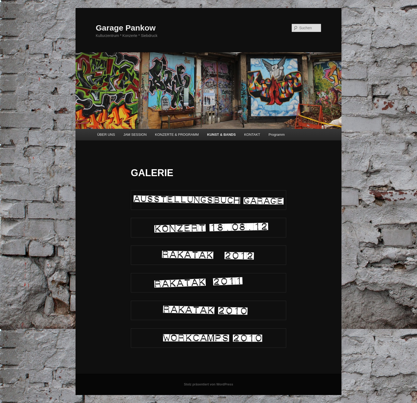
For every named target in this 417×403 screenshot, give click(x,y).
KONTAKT (252, 135)
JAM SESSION (135, 135)
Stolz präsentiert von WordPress (208, 384)
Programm (277, 135)
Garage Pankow (126, 27)
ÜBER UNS (106, 135)
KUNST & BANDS (221, 135)
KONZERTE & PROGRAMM (177, 135)
